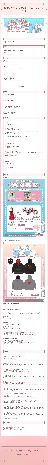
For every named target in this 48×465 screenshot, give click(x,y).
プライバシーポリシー (23, 450)
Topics (13, 2)
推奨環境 (29, 450)
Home (8, 2)
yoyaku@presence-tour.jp (11, 427)
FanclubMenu (37, 2)
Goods (29, 2)
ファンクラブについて (8, 450)
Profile (19, 2)
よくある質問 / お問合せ (21, 451)
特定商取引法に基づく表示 (38, 450)
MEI (24, 2)
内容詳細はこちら (24, 86)
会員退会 (29, 451)
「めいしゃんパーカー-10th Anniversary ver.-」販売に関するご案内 (24, 313)
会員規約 (15, 450)
